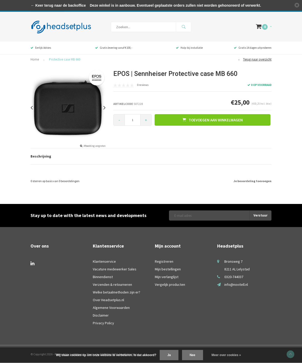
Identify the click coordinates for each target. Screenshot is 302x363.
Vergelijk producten (170, 284)
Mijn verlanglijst (166, 276)
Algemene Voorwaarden (111, 307)
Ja (169, 355)
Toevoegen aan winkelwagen (213, 119)
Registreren (164, 261)
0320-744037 (233, 276)
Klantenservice (104, 261)
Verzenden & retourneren (112, 284)
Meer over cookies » (226, 355)
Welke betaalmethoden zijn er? (116, 292)
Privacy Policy (103, 323)
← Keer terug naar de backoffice (58, 5)
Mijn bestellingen (168, 269)
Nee (192, 355)
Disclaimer (101, 315)
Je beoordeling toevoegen (252, 181)
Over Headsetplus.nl (108, 300)
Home (35, 59)
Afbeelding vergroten (95, 146)
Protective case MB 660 (64, 59)
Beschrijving (41, 156)
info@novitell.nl (236, 284)
